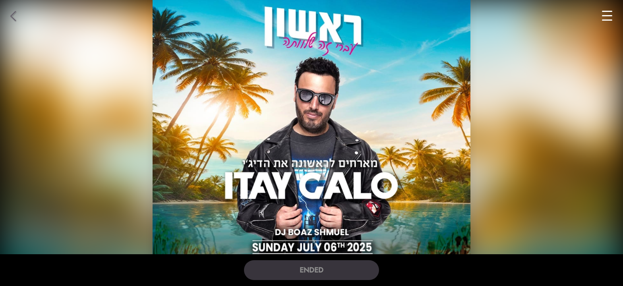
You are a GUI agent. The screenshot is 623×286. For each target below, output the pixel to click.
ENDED (311, 270)
